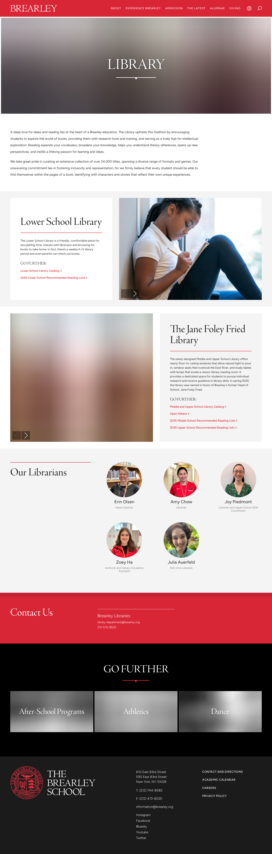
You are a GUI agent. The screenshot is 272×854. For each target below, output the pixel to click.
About (116, 8)
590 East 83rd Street (152, 777)
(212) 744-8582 (150, 790)
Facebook (143, 821)
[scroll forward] (134, 293)
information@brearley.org (154, 807)
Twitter (141, 838)
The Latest (196, 8)
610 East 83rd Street (151, 772)
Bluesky (141, 826)
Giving (235, 8)
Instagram (143, 815)
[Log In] (249, 8)
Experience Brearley (143, 8)
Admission (174, 8)
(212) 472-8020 (150, 799)
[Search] (259, 8)
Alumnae (217, 8)
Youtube (142, 832)
